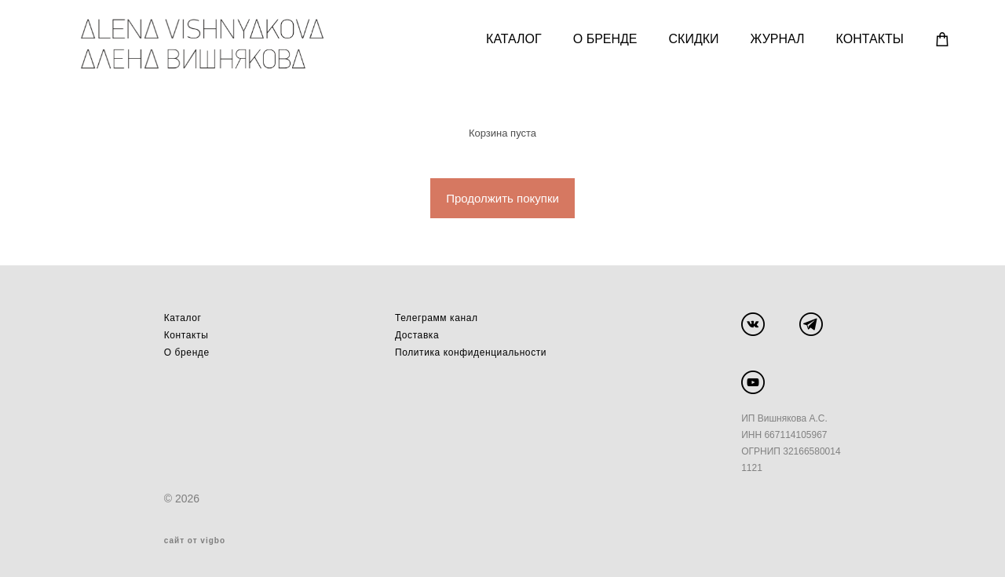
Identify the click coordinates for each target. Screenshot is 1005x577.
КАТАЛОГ (513, 39)
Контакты (186, 335)
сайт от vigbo (194, 540)
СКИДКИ (692, 39)
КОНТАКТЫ (868, 39)
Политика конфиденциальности (470, 352)
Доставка (417, 335)
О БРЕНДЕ (604, 39)
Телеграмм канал (436, 317)
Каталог (183, 317)
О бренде (187, 352)
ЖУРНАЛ (776, 39)
